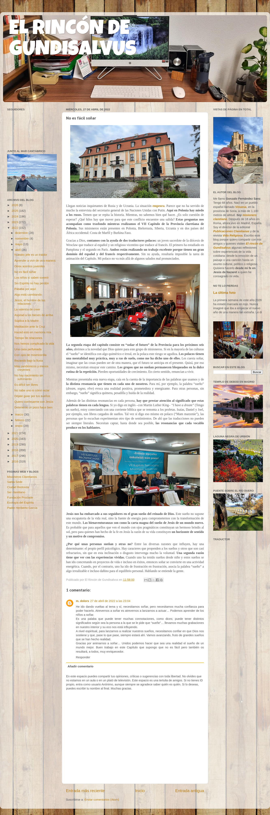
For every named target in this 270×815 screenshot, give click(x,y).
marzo (19, 414)
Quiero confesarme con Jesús (33, 401)
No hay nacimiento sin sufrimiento (28, 377)
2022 (15, 227)
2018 (15, 450)
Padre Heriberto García (22, 507)
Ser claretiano (16, 492)
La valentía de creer (27, 309)
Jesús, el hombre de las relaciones (29, 302)
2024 (15, 216)
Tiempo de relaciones (28, 338)
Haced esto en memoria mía (32, 332)
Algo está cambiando (28, 294)
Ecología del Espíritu (20, 502)
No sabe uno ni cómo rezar (31, 390)
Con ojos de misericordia (30, 355)
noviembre (22, 238)
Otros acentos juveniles (29, 266)
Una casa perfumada (28, 349)
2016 (15, 461)
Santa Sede (14, 482)
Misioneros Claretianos (22, 476)
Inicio (140, 790)
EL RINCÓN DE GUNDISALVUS (72, 40)
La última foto (224, 293)
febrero (20, 420)
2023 (15, 222)
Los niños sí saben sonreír (31, 277)
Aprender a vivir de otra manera (34, 260)
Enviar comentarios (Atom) (101, 799)
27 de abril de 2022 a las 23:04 (110, 601)
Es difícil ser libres (26, 384)
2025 (15, 210)
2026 (15, 205)
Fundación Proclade (20, 497)
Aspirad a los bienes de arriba (33, 315)
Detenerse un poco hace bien (33, 407)
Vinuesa (240, 207)
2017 (15, 455)
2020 (15, 438)
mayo (19, 244)
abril (18, 249)
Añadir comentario (80, 666)
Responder (83, 657)
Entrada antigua (189, 790)
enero (19, 425)
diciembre (22, 232)
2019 (15, 444)
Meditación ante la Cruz (29, 326)
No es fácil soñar (25, 272)
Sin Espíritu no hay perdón (31, 283)
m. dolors (82, 601)
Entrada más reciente (85, 790)
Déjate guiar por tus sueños (32, 396)
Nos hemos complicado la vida (34, 343)
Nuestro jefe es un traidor (30, 254)
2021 (15, 433)
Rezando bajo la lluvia (28, 360)
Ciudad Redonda (18, 487)
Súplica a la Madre (26, 320)
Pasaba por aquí (25, 289)
